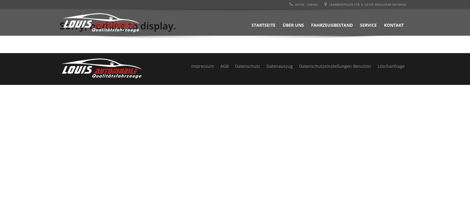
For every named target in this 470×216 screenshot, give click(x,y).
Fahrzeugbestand (332, 25)
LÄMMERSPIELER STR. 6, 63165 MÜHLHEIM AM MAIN (365, 4)
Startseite (263, 25)
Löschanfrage (391, 66)
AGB (224, 66)
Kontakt (394, 25)
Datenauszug (279, 66)
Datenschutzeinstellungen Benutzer (335, 66)
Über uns (293, 25)
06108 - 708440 (304, 4)
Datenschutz (247, 66)
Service (368, 25)
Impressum (202, 66)
